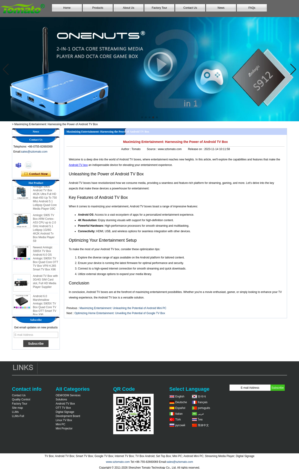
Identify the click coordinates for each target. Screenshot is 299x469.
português (204, 408)
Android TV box (78, 165)
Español (180, 408)
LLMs (15, 412)
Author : (126, 149)
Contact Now (36, 174)
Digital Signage (65, 412)
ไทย (200, 419)
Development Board (68, 416)
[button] (142, 117)
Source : (152, 149)
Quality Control (21, 399)
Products (97, 7)
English (179, 396)
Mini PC (60, 424)
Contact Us (190, 7)
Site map (17, 407)
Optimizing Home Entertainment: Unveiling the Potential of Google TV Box (120, 313)
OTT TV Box (63, 407)
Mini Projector (64, 428)
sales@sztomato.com (34, 151)
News (221, 7)
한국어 (202, 396)
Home (67, 7)
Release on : (196, 149)
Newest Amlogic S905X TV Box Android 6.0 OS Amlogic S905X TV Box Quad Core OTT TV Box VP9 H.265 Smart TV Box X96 (45, 259)
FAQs (251, 7)
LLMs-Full (18, 416)
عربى (201, 413)
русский (180, 425)
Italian (179, 413)
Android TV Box (65, 403)
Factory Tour (159, 7)
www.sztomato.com (118, 461)
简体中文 (203, 425)
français (202, 402)
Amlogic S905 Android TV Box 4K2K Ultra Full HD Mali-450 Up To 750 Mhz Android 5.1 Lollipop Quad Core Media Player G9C (45, 198)
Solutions (61, 399)
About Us (128, 7)
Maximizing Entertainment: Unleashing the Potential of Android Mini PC (123, 308)
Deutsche (181, 402)
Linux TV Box (64, 420)
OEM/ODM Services (68, 395)
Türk (178, 419)
